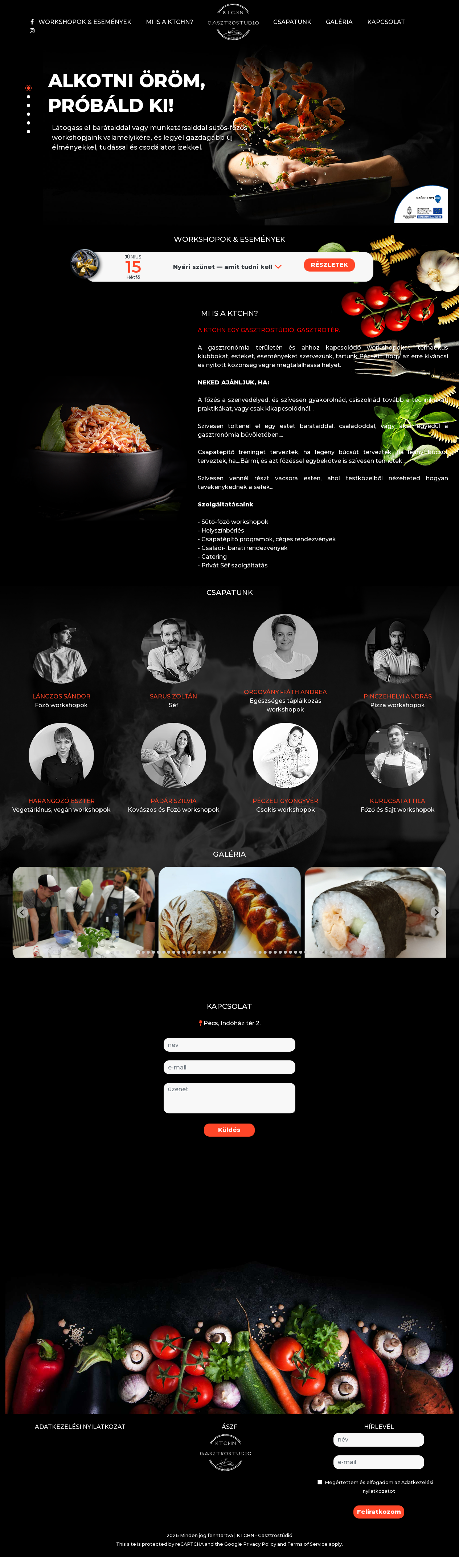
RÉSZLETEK (329, 264)
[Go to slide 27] (239, 952)
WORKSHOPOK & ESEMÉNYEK (84, 22)
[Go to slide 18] (194, 952)
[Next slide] (436, 912)
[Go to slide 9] (148, 952)
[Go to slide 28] (244, 952)
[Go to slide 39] (300, 952)
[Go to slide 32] (265, 952)
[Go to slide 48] (346, 952)
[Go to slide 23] (219, 952)
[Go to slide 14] (173, 952)
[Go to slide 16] (184, 952)
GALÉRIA (339, 22)
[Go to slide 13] (168, 952)
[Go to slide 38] (295, 952)
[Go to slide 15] (178, 952)
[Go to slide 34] (275, 952)
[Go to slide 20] (204, 952)
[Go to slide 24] (224, 952)
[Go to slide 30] (255, 952)
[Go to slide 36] (285, 952)
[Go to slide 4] (123, 952)
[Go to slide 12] (163, 952)
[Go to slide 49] (351, 952)
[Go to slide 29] (250, 952)
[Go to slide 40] (305, 952)
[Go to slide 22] (214, 952)
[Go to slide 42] (316, 952)
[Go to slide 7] (138, 952)
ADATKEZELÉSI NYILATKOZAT (80, 1426)
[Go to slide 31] (260, 952)
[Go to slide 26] (234, 952)
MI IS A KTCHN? (169, 22)
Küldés (229, 1129)
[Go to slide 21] (209, 952)
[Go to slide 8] (143, 952)
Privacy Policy (259, 1544)
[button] (421, 203)
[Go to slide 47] (341, 952)
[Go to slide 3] (117, 952)
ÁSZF (229, 1426)
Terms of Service (307, 1544)
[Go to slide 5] (128, 952)
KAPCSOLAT (386, 22)
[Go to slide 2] (112, 952)
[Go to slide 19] (199, 952)
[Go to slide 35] (280, 952)
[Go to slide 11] (158, 952)
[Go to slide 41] (311, 952)
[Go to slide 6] (133, 952)
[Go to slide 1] (108, 952)
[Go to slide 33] (270, 952)
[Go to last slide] (22, 912)
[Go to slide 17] (189, 952)
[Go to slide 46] (336, 952)
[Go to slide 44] (326, 952)
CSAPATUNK (292, 22)
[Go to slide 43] (321, 952)
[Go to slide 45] (331, 952)
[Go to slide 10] (153, 952)
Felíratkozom (379, 1511)
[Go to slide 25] (229, 952)
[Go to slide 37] (290, 952)
